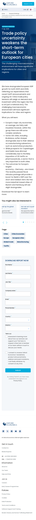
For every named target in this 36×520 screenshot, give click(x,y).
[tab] (23, 222)
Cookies (4, 498)
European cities (18, 238)
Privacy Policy (6, 494)
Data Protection (6, 501)
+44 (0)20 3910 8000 (10, 456)
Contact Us (5, 448)
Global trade (8, 242)
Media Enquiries (6, 451)
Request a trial (28, 4)
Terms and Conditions (8, 505)
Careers (4, 483)
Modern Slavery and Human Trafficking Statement (17, 513)
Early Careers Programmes (10, 486)
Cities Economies (18, 234)
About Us (4, 466)
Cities (6, 234)
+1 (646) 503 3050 (10, 459)
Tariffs (6, 246)
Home (3, 13)
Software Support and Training (11, 509)
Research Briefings (14, 13)
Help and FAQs (6, 474)
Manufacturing (23, 242)
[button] (3, 222)
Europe (6, 238)
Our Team (5, 470)
